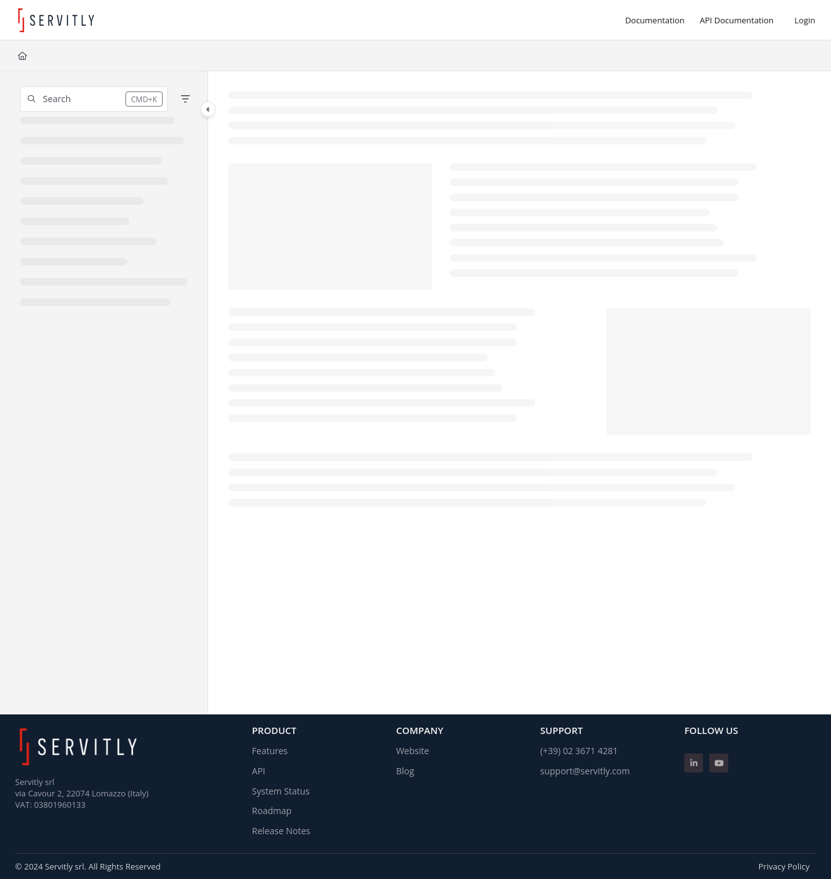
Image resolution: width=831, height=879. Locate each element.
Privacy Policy (784, 866)
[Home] (22, 55)
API (258, 771)
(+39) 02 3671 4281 (579, 751)
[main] (520, 392)
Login (804, 20)
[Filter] (185, 99)
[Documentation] (654, 20)
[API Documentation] (737, 20)
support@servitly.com (585, 771)
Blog (405, 771)
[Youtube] (718, 763)
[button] (94, 99)
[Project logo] (56, 20)
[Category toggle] (208, 109)
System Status (281, 791)
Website (412, 751)
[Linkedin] (693, 763)
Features (270, 751)
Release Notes (281, 831)
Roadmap (272, 811)
